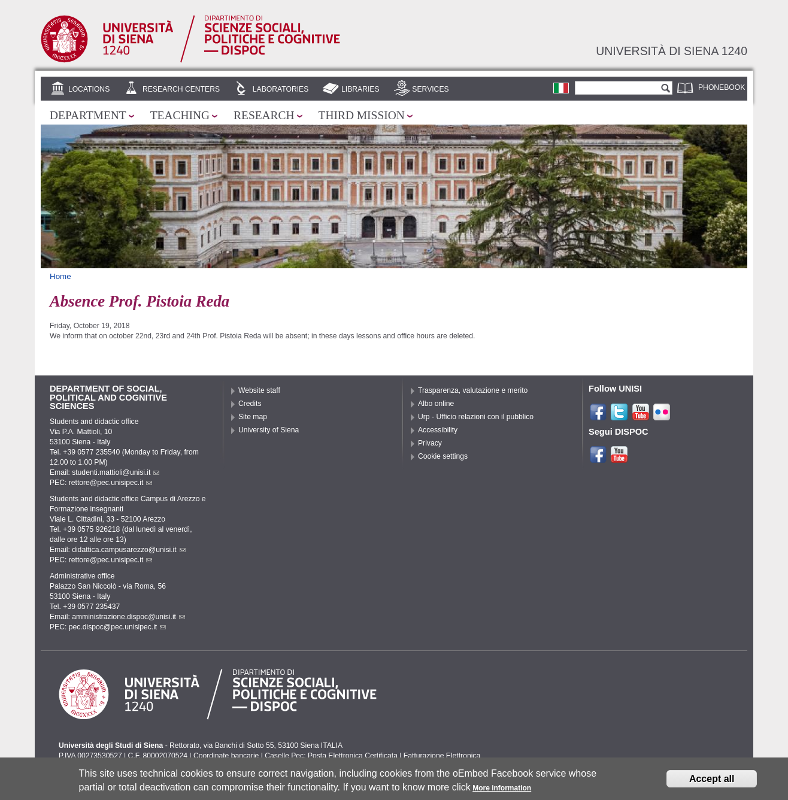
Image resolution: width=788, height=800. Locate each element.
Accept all (712, 780)
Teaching (180, 115)
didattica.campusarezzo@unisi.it (129, 550)
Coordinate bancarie (226, 755)
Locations (89, 89)
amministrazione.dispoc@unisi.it (128, 617)
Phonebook (721, 87)
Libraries (360, 89)
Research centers (181, 89)
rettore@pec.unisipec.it (111, 482)
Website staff (259, 390)
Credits (250, 403)
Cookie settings (443, 456)
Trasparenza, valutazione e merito (473, 390)
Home (60, 276)
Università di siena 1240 (671, 50)
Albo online (436, 403)
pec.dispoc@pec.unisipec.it (117, 627)
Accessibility (437, 430)
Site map (252, 417)
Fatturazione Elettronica (442, 755)
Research (264, 115)
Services (430, 89)
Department (88, 115)
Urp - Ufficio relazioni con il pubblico (476, 417)
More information (501, 790)
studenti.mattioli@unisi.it (115, 472)
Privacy (430, 443)
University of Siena (268, 430)
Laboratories (280, 89)
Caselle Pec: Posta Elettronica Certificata (331, 755)
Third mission (362, 115)
